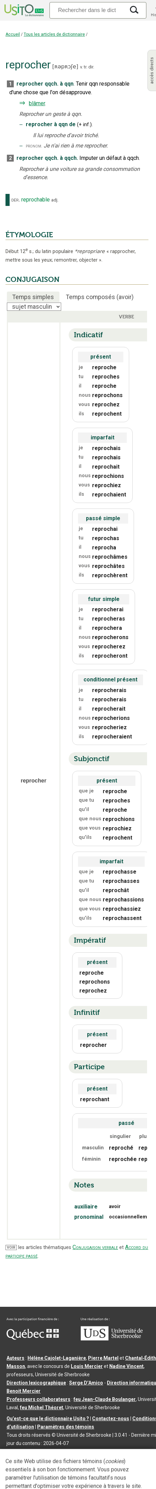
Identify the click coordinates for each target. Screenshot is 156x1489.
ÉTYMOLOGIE (29, 235)
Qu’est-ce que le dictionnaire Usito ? (48, 1418)
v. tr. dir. (87, 66)
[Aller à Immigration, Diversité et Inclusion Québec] (33, 1338)
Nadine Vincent (126, 1366)
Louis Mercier (87, 1366)
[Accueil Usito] (23, 10)
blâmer (37, 103)
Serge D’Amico (86, 1383)
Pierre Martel (103, 1358)
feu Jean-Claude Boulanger (105, 1399)
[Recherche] (87, 10)
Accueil (12, 34)
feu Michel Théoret (41, 1407)
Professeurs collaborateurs (38, 1399)
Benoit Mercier (24, 1391)
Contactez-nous (110, 1418)
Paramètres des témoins (65, 1427)
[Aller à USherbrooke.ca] (112, 1339)
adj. (54, 199)
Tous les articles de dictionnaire (54, 34)
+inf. (84, 125)
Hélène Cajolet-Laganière (56, 1358)
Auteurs (15, 1358)
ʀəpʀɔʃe (65, 66)
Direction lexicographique (36, 1383)
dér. (15, 199)
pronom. (34, 146)
